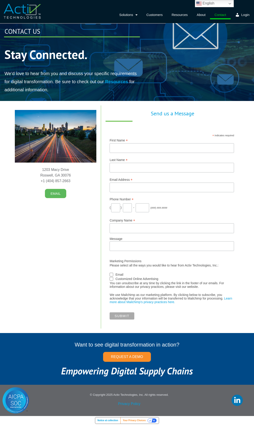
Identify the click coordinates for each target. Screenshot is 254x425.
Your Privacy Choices (134, 420)
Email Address (121, 180)
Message (116, 239)
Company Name (122, 220)
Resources (180, 15)
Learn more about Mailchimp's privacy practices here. (171, 300)
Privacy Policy (129, 404)
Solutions (128, 15)
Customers (154, 15)
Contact (220, 15)
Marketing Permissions (125, 261)
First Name (119, 140)
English (205, 3)
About (201, 15)
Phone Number (121, 199)
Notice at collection (107, 420)
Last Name (119, 160)
